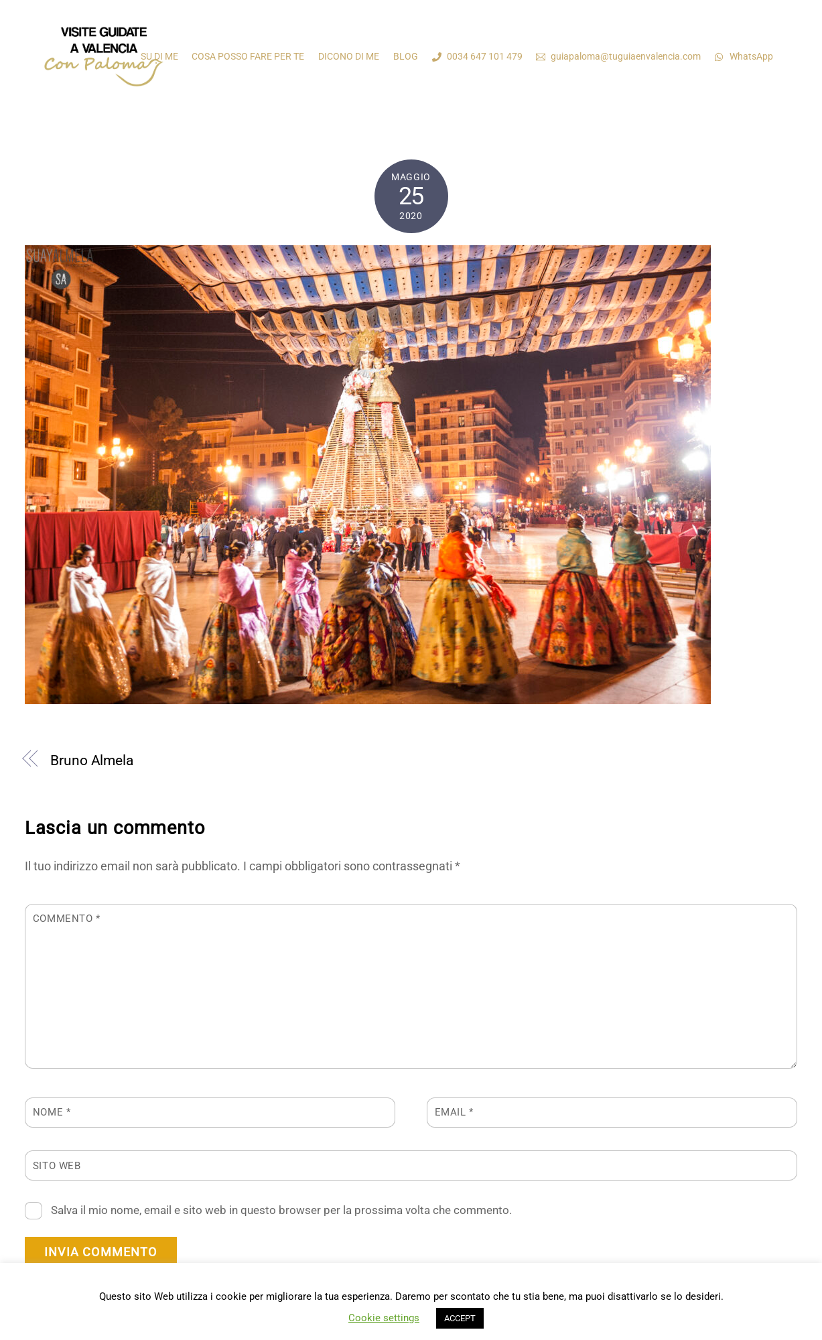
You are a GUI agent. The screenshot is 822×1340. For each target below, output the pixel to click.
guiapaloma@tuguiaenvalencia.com (618, 56)
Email (454, 1112)
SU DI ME (159, 56)
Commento (66, 919)
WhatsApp (744, 56)
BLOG (405, 56)
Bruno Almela (91, 760)
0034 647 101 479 (477, 56)
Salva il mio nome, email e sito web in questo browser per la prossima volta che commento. (281, 1210)
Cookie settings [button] (383, 1318)
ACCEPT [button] (460, 1318)
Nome (52, 1112)
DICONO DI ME (348, 56)
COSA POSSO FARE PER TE (248, 56)
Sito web (57, 1166)
